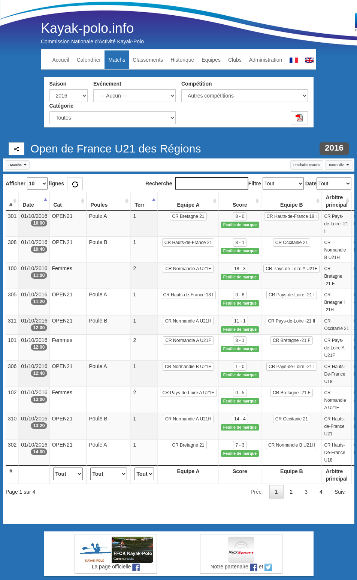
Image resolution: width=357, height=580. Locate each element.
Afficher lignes (35, 183)
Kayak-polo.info (87, 28)
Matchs (116, 60)
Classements (148, 60)
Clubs (235, 60)
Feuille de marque (240, 224)
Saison (58, 84)
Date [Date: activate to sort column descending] (28, 205)
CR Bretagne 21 (188, 216)
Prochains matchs (306, 165)
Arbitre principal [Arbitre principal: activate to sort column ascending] (336, 201)
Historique (182, 60)
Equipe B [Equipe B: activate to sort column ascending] (291, 205)
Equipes (211, 60)
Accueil (60, 60)
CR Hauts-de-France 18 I (291, 216)
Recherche (196, 183)
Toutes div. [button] (339, 165)
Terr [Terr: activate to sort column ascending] (139, 205)
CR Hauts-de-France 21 (188, 242)
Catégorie (61, 106)
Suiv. (340, 492)
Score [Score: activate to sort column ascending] (240, 205)
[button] (17, 165)
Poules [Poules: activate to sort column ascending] (99, 205)
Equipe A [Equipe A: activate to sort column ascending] (188, 205)
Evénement (107, 84)
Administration (265, 60)
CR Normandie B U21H (188, 366)
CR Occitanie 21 (291, 242)
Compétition (196, 84)
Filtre (254, 183)
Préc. (257, 492)
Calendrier (89, 60)
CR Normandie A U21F (188, 268)
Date (311, 183)
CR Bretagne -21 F (292, 340)
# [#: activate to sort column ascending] (10, 205)
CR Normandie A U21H (188, 321)
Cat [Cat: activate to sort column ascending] (57, 205)
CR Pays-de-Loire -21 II (291, 321)
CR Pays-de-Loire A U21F (291, 268)
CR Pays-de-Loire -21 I (292, 294)
